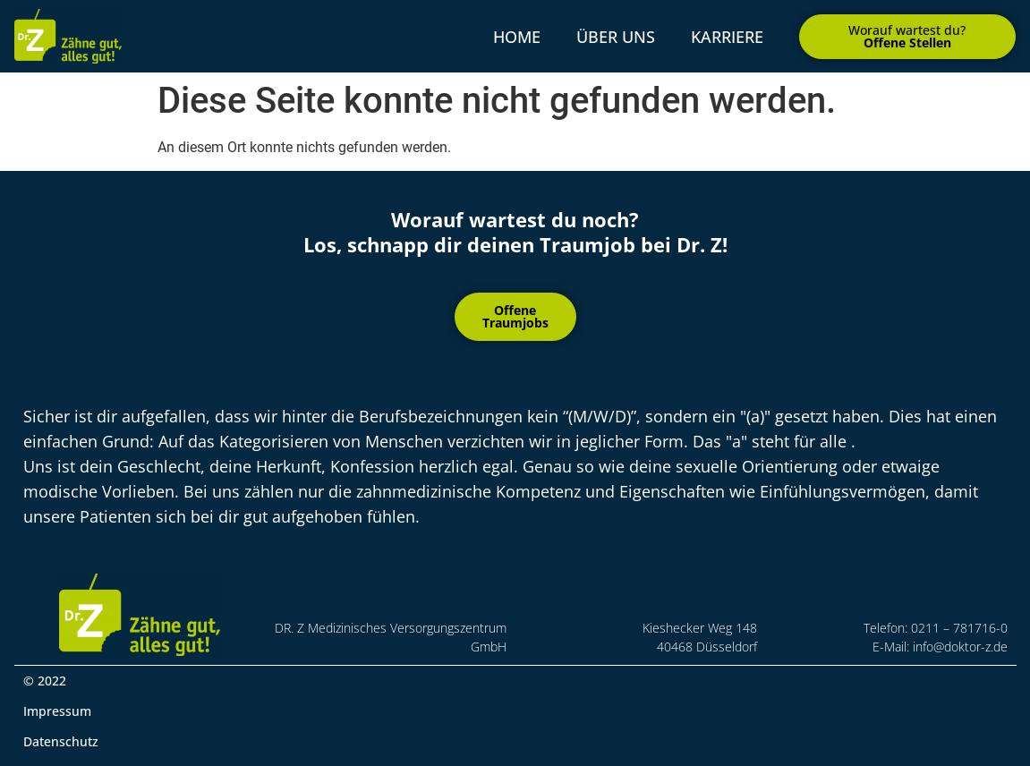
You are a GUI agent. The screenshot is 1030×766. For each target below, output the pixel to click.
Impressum (57, 710)
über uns (615, 36)
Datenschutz (60, 741)
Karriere (727, 36)
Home (517, 36)
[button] (907, 36)
